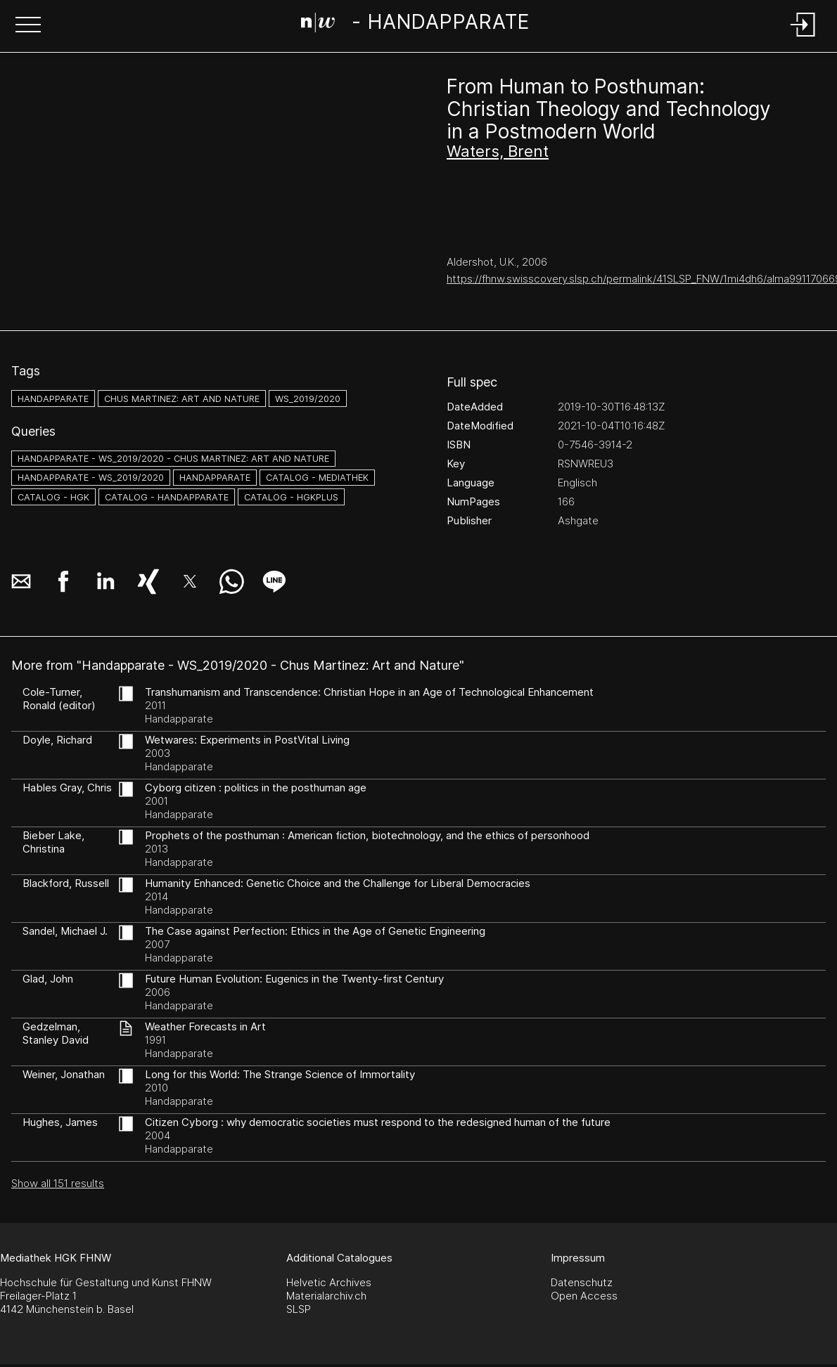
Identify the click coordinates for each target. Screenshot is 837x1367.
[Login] (803, 37)
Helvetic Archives (328, 1282)
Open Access (584, 1295)
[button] (28, 26)
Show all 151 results (57, 1183)
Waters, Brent (498, 151)
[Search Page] (415, 24)
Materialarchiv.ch (326, 1295)
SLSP (298, 1309)
